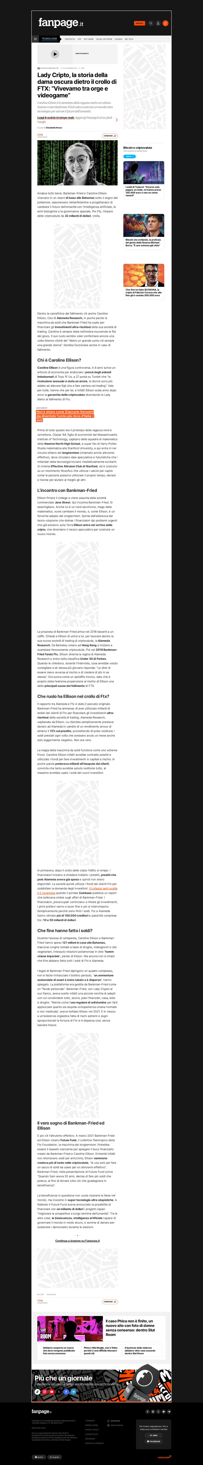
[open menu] (35, 39)
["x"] (61, 1392)
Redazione (90, 1439)
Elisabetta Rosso (54, 128)
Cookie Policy (91, 1434)
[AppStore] (39, 1457)
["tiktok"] (38, 1392)
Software (89, 39)
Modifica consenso (94, 1443)
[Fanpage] (41, 1411)
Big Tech (129, 39)
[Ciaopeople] (164, 1458)
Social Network (104, 39)
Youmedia (89, 1421)
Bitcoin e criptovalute (49, 68)
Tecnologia (49, 38)
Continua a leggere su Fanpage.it (77, 1240)
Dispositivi (70, 39)
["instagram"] (45, 1392)
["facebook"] (69, 1392)
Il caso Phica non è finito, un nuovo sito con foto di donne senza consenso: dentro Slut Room (130, 1328)
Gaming (118, 39)
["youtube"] (53, 1392)
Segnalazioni (91, 1425)
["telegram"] (77, 1392)
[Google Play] (54, 1457)
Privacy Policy (92, 1430)
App (79, 39)
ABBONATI (139, 23)
